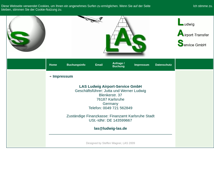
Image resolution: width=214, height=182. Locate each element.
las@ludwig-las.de (110, 128)
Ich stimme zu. (203, 6)
